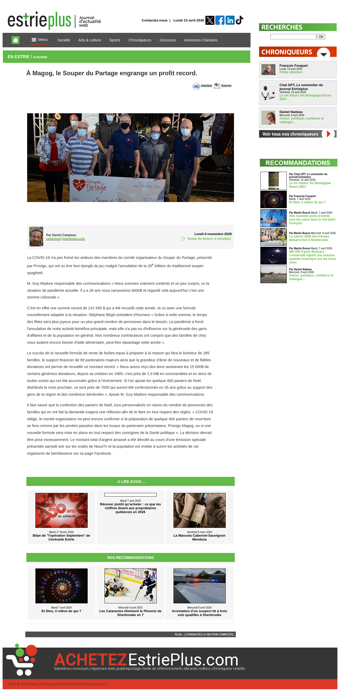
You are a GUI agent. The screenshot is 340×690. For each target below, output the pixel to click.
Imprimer (206, 85)
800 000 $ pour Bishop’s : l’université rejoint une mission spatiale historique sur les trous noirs (312, 257)
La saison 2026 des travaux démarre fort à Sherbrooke (309, 238)
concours (81, 668)
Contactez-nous (155, 20)
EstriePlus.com (33, 684)
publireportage (129, 668)
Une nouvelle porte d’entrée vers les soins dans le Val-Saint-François (312, 219)
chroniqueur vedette (228, 668)
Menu (40, 40)
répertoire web (103, 668)
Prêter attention (291, 72)
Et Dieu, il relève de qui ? (307, 202)
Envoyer (226, 85)
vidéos (204, 668)
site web (190, 668)
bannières (62, 668)
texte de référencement (162, 668)
